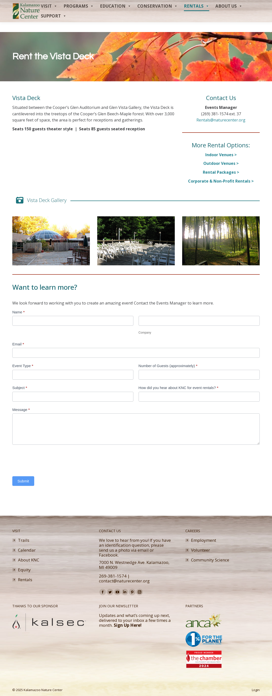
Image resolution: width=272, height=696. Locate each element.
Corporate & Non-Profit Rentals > (221, 181)
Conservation (157, 16)
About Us (228, 16)
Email (18, 344)
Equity (24, 569)
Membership (221, 4)
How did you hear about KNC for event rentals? (178, 388)
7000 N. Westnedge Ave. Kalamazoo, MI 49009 (134, 565)
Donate (242, 4)
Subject (19, 388)
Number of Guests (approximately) (168, 366)
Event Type (22, 366)
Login (256, 690)
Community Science (210, 560)
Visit (49, 16)
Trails (23, 540)
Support (53, 26)
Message (21, 409)
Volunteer (200, 550)
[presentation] (49, 459)
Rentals (196, 16)
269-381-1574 (113, 576)
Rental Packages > (221, 172)
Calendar (27, 550)
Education (115, 16)
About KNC (28, 560)
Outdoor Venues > (221, 163)
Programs (79, 16)
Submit (23, 481)
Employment (203, 540)
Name (18, 312)
